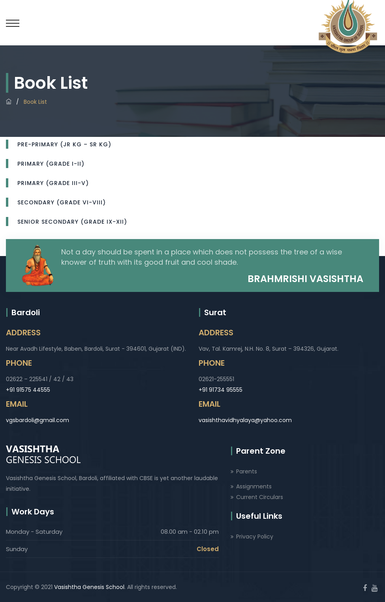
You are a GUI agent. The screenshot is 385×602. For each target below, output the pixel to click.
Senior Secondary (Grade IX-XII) (72, 222)
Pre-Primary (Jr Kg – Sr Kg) (64, 144)
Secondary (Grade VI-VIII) (61, 202)
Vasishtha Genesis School (89, 587)
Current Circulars (259, 497)
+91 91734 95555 (220, 390)
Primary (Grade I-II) (51, 164)
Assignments (254, 486)
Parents (246, 471)
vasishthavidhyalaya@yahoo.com (245, 420)
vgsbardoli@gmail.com (37, 420)
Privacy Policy (254, 536)
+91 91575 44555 (28, 390)
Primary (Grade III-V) (53, 183)
